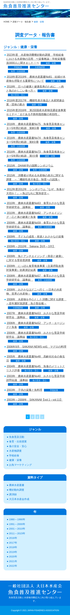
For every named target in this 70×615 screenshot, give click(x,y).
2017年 (13, 542)
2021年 (13, 561)
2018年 (13, 547)
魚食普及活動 (16, 436)
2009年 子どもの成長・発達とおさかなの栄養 (35, 236)
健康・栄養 (51, 63)
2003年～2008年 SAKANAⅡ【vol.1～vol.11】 (35, 399)
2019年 (13, 551)
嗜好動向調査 (16, 489)
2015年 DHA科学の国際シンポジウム (30, 165)
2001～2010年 (17, 528)
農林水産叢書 (16, 485)
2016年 (13, 537)
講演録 (13, 494)
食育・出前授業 (18, 71)
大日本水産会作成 (19, 499)
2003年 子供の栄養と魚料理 (24, 389)
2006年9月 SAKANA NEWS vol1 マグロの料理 (38, 346)
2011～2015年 (17, 533)
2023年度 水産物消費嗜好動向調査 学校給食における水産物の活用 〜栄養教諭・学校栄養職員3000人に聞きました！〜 (35, 58)
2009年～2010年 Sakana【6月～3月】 (31, 246)
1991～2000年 (17, 524)
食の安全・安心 (18, 95)
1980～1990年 (17, 519)
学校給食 (18, 67)
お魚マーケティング (20, 464)
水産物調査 (40, 67)
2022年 (13, 565)
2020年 (13, 556)
